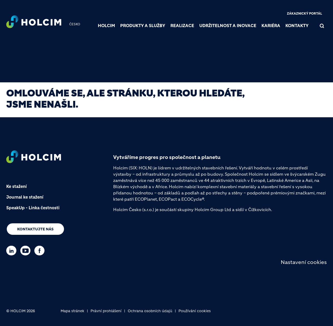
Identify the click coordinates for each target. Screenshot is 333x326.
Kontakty (297, 25)
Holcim (106, 25)
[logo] (33, 22)
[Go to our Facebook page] (40, 250)
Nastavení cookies (304, 262)
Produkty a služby (142, 25)
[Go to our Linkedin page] (12, 250)
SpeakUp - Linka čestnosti (33, 207)
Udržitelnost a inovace (227, 25)
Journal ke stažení (24, 197)
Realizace (182, 25)
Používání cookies (194, 311)
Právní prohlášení (106, 311)
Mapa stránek (72, 311)
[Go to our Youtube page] (26, 250)
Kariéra (270, 25)
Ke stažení (16, 186)
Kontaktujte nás (35, 229)
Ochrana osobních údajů (150, 311)
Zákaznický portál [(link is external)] (304, 13)
